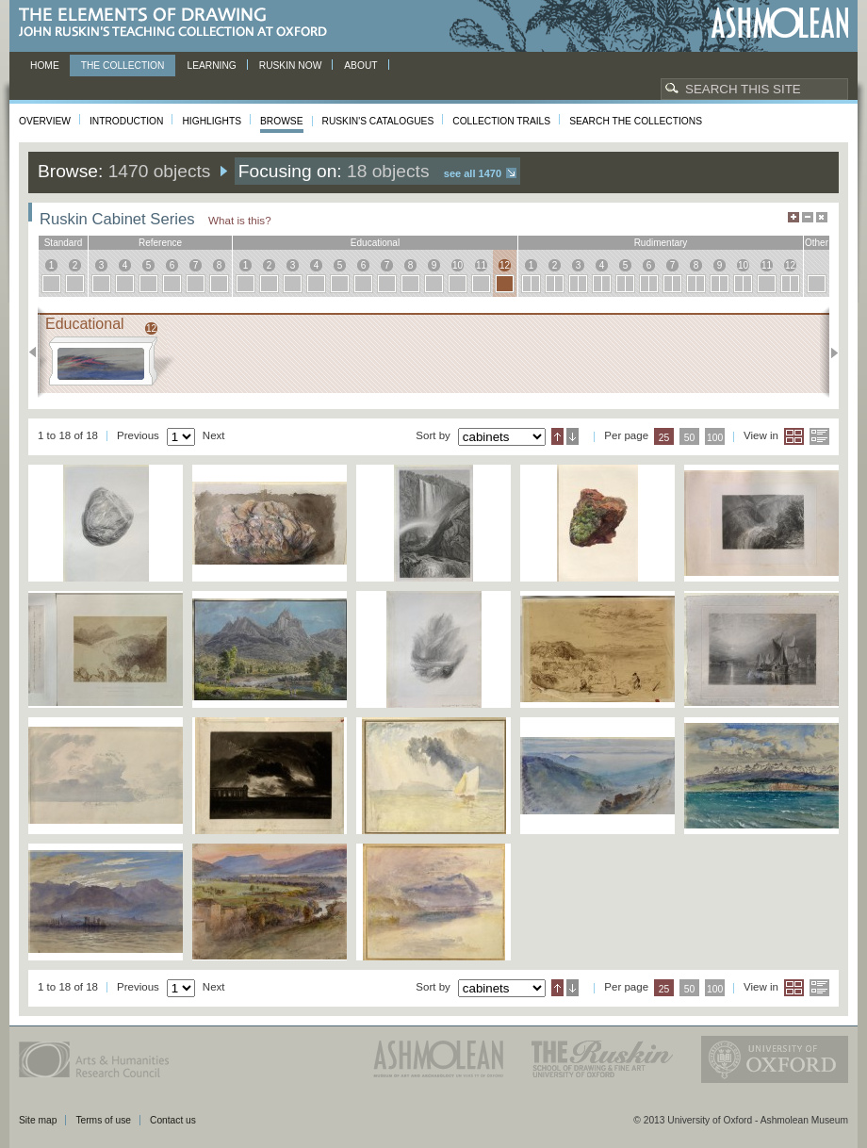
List (819, 436)
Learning (211, 65)
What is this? (239, 220)
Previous (38, 352)
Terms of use (103, 1120)
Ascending (557, 436)
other (816, 243)
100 (715, 438)
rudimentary (661, 243)
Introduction (126, 121)
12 (504, 265)
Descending (572, 436)
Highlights (211, 121)
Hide (821, 217)
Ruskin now (290, 65)
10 (457, 265)
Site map (38, 1120)
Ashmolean (780, 23)
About (360, 65)
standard (63, 243)
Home (44, 65)
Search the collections (635, 121)
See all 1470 (472, 173)
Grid (794, 436)
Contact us (173, 1120)
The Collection (123, 65)
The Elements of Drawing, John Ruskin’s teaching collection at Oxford (178, 23)
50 (689, 438)
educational (375, 243)
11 (481, 265)
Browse (281, 121)
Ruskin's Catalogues (378, 121)
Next (829, 352)
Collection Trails (501, 121)
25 (664, 438)
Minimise (807, 217)
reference (160, 243)
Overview (45, 121)
